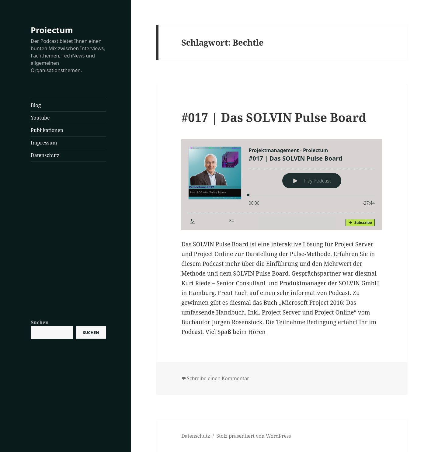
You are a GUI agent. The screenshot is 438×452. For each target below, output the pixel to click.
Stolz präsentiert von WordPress (253, 436)
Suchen (40, 322)
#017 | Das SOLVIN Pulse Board (273, 117)
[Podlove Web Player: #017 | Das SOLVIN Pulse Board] (281, 184)
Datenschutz (45, 155)
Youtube (40, 117)
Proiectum (52, 30)
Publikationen (47, 130)
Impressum (44, 142)
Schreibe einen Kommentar (218, 378)
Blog (36, 105)
